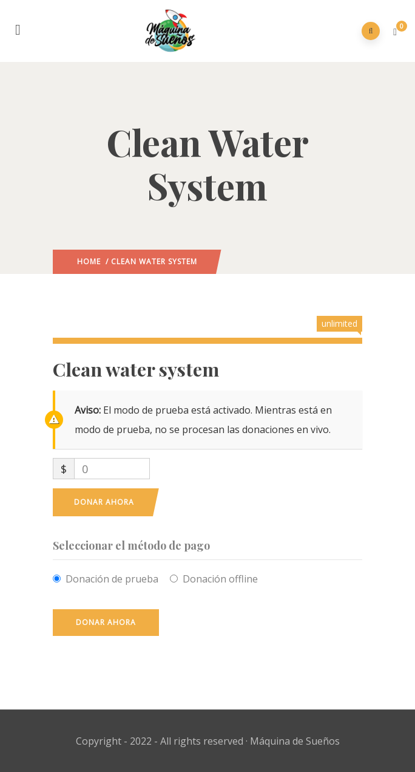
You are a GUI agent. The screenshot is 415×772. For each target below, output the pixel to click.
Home (89, 261)
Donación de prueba (112, 579)
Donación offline (220, 579)
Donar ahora (104, 502)
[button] (396, 31)
